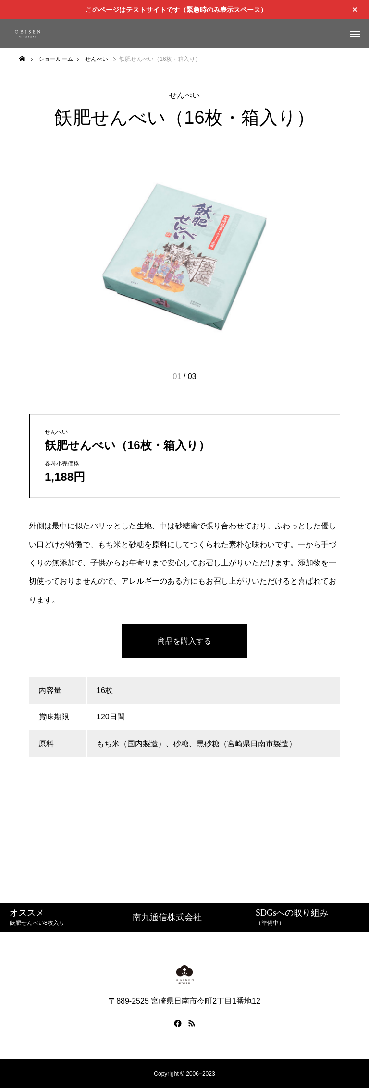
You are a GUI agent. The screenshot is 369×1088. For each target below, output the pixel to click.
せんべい (184, 95)
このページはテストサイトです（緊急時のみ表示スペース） (176, 9)
